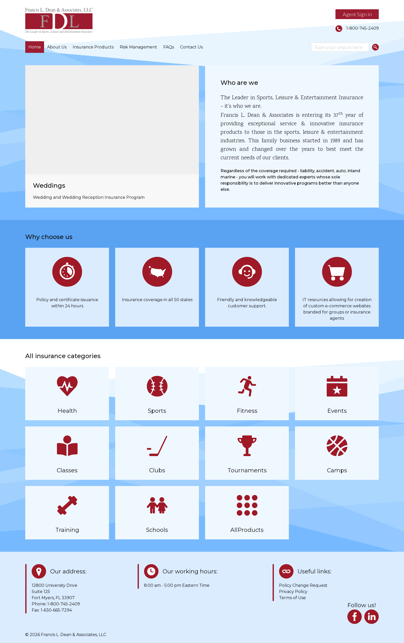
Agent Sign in (357, 14)
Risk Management (138, 47)
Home (34, 47)
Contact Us (191, 47)
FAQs (168, 47)
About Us (56, 47)
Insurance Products (93, 47)
